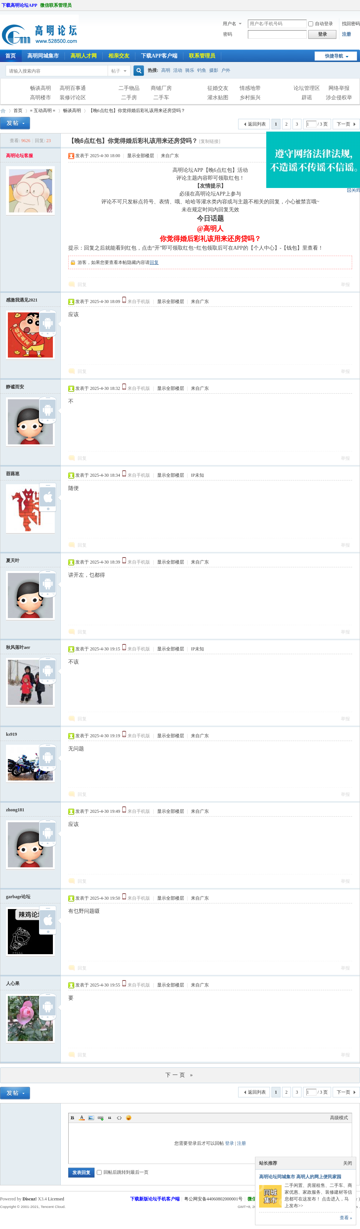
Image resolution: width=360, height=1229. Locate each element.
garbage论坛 (18, 896)
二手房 (129, 97)
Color (82, 1117)
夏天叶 (13, 560)
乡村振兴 (250, 97)
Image (91, 1117)
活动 (177, 70)
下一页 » (180, 1075)
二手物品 (129, 88)
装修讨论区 (73, 97)
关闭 (347, 1163)
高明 (165, 70)
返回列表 (257, 124)
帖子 (115, 71)
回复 (154, 262)
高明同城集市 (43, 56)
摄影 (213, 70)
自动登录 (320, 23)
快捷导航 (334, 56)
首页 (18, 110)
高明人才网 (83, 56)
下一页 (343, 124)
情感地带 (250, 88)
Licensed (56, 1199)
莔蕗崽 (13, 473)
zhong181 (15, 809)
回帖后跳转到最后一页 (122, 1172)
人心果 (13, 983)
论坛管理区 (307, 88)
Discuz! (29, 1199)
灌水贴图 (217, 97)
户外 (225, 70)
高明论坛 (3, 110)
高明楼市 (40, 97)
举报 (345, 284)
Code (119, 1117)
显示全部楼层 (140, 155)
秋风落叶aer (18, 647)
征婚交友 (217, 88)
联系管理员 (202, 56)
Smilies (128, 1117)
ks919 (11, 734)
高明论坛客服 (19, 155)
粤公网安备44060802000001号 (213, 1199)
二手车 (161, 97)
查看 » (346, 1217)
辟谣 (307, 97)
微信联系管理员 (56, 5)
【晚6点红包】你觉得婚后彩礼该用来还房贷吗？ (136, 110)
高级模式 (339, 1117)
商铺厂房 (161, 88)
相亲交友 (118, 56)
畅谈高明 (40, 88)
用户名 (229, 23)
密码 (227, 34)
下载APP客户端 (159, 56)
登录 (229, 1143)
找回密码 (351, 23)
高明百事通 (73, 88)
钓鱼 (201, 70)
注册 (346, 34)
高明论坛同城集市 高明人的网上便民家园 (300, 1176)
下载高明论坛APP (19, 5)
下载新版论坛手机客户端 (155, 1199)
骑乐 (189, 70)
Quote (110, 1117)
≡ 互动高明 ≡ (43, 110)
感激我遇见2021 (22, 300)
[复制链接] (209, 141)
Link (100, 1117)
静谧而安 (15, 386)
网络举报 (339, 88)
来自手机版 (139, 301)
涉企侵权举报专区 (339, 98)
